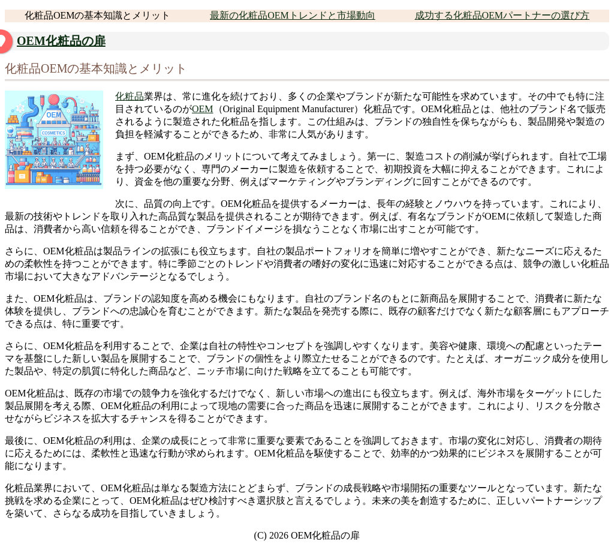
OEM (202, 109)
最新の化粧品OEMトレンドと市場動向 (292, 15)
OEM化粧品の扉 (61, 40)
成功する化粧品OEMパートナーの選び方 (502, 15)
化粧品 (129, 96)
